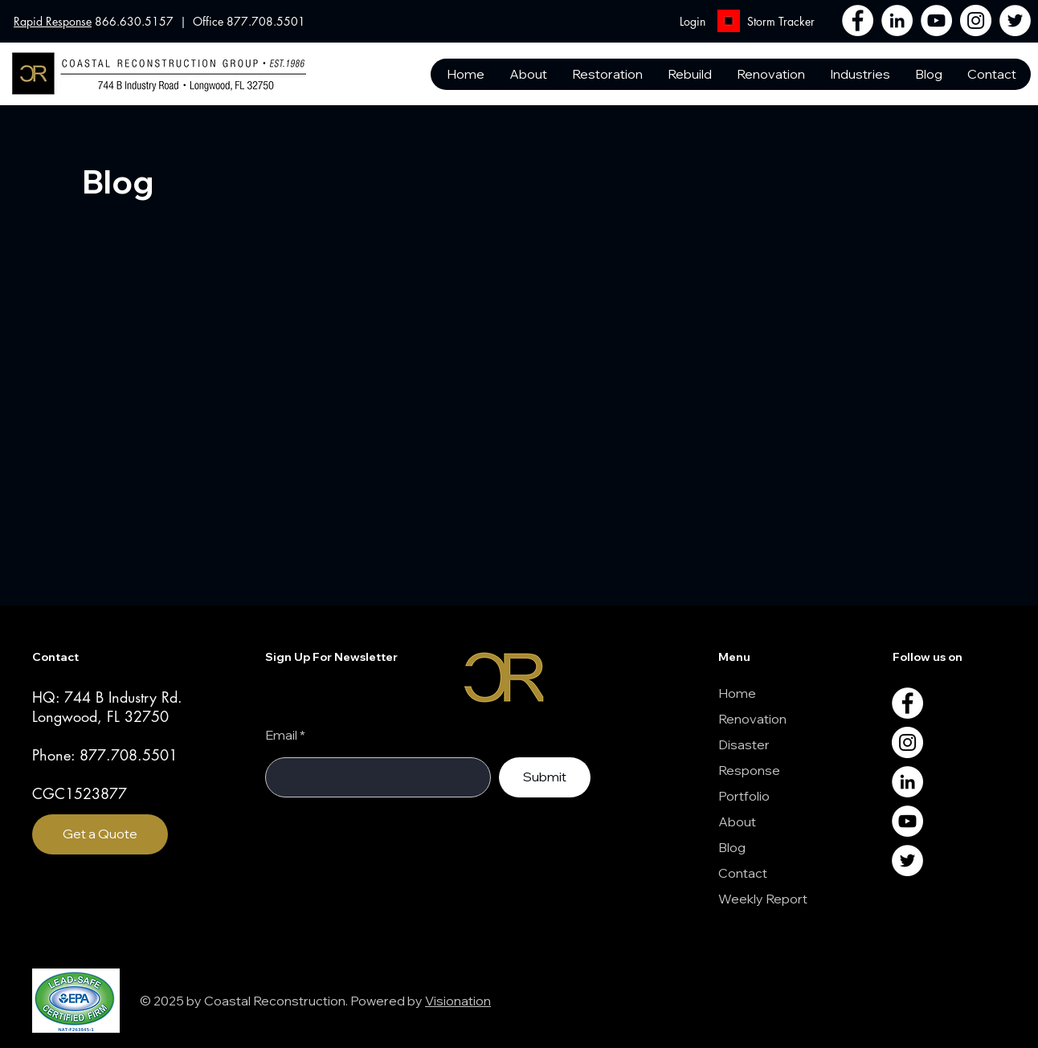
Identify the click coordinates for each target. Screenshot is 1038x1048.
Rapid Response (53, 21)
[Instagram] (975, 20)
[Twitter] (1015, 20)
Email (281, 734)
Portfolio (744, 796)
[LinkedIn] (897, 20)
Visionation (458, 1001)
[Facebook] (857, 20)
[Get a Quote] (100, 834)
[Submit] (545, 777)
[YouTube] (936, 20)
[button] (991, 74)
